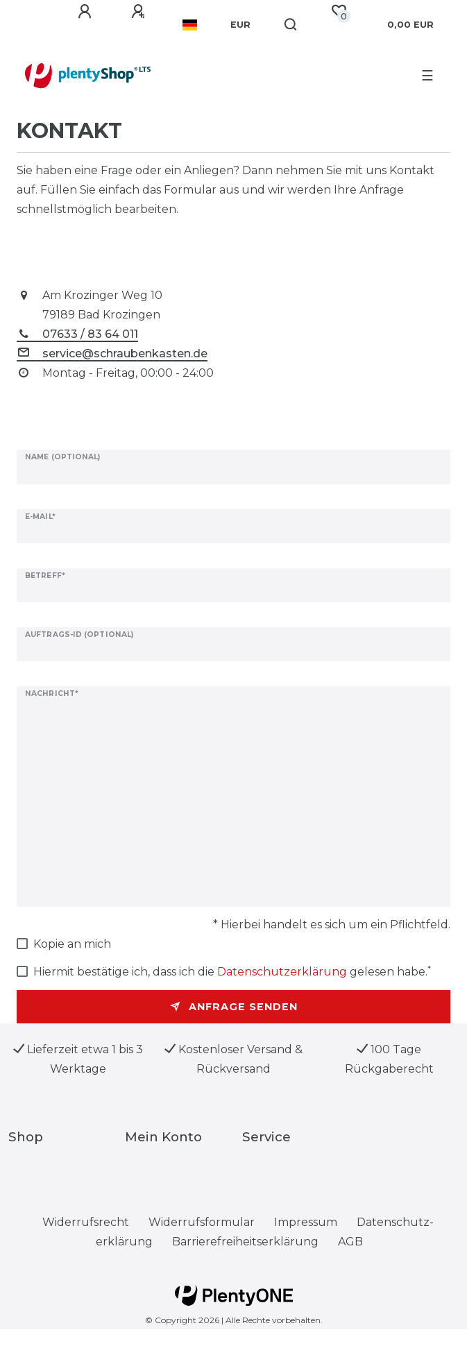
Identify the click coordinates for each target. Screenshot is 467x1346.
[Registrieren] (140, 12)
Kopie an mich (72, 944)
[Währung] (240, 25)
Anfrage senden (234, 1006)
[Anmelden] (86, 12)
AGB (350, 1241)
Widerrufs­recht (85, 1222)
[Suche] (291, 25)
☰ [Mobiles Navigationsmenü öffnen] (427, 75)
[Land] (190, 25)
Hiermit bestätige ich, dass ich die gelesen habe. (232, 970)
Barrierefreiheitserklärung (245, 1241)
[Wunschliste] (338, 11)
